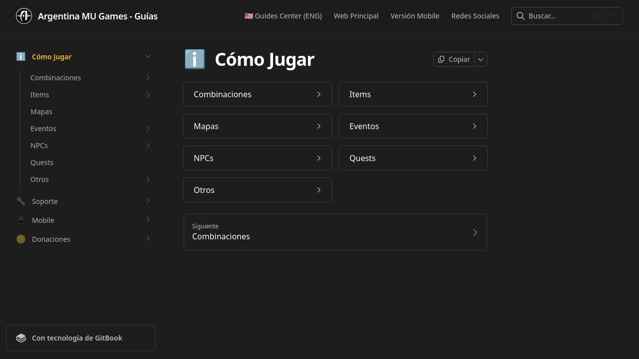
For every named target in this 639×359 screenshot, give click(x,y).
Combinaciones (91, 78)
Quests (41, 162)
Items (91, 95)
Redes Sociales (475, 15)
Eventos (91, 129)
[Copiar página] (454, 59)
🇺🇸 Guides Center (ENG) (283, 15)
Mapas (41, 111)
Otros (91, 179)
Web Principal (355, 15)
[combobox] (557, 16)
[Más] (481, 59)
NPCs (91, 146)
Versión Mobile (414, 15)
